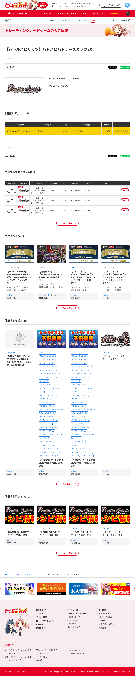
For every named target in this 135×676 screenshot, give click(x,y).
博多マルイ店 (44, 295)
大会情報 (39, 613)
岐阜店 (9, 295)
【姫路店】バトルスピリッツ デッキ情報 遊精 (83, 533)
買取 (85, 13)
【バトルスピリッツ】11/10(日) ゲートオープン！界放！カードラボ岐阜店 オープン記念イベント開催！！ (19, 277)
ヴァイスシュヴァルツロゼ (49, 370)
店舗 (18, 574)
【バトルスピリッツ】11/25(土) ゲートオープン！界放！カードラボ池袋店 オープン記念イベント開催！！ (115, 277)
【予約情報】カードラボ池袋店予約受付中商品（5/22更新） (83, 462)
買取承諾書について (75, 624)
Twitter (124, 20)
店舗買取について (75, 617)
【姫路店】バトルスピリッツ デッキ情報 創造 (115, 533)
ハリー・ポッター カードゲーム (50, 456)
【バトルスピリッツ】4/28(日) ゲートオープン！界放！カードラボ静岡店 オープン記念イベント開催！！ (83, 277)
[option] (19, 589)
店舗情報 (114, 13)
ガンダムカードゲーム (47, 445)
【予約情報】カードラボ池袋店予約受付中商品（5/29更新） (51, 462)
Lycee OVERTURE (46, 424)
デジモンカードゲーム (47, 406)
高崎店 (8, 20)
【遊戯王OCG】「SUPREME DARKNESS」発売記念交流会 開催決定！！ (51, 276)
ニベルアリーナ (55, 452)
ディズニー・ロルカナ (47, 431)
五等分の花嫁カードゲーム (49, 377)
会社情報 (8, 671)
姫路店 (9, 540)
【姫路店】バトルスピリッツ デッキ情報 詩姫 (51, 533)
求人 (114, 20)
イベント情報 (41, 617)
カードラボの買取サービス (78, 613)
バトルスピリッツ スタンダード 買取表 (115, 358)
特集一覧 (102, 620)
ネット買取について (75, 620)
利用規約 (102, 627)
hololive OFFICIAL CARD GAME (50, 374)
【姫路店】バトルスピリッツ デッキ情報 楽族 (19, 533)
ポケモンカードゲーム (47, 359)
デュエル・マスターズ (47, 416)
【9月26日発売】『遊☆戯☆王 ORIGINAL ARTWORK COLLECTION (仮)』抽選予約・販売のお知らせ (19, 360)
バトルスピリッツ (12, 58)
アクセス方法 (66, 20)
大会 (36, 13)
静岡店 (73, 295)
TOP (9, 574)
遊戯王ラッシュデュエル (48, 356)
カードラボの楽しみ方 (67, 13)
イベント (48, 13)
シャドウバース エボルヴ (48, 384)
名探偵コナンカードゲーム (49, 420)
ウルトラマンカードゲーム (49, 427)
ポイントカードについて (108, 613)
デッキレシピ (98, 13)
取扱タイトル (22, 13)
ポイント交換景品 (106, 617)
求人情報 (102, 610)
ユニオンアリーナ (46, 399)
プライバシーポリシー (107, 624)
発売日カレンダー (75, 627)
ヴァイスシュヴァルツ (47, 363)
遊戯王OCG (43, 267)
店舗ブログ (81, 20)
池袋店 (105, 295)
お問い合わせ (21, 671)
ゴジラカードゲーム (46, 441)
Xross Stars (44, 452)
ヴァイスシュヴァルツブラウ (49, 366)
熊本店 (105, 471)
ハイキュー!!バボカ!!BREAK (49, 449)
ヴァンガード (44, 381)
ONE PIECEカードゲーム (48, 395)
